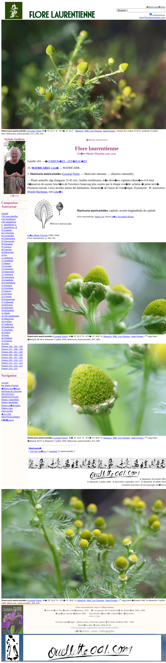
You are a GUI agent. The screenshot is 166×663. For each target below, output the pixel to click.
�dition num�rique (10, 388)
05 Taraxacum (7, 241)
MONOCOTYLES (9, 396)
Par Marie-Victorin (10, 385)
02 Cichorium (7, 233)
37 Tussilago (7, 329)
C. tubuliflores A (8, 224)
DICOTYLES (7, 394)
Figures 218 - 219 (9, 368)
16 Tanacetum (7, 271)
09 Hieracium (7, 252)
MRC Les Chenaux (93, 131)
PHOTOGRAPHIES (10, 417)
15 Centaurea (7, 269)
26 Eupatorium (8, 299)
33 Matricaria (7, 318)
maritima (53, 451)
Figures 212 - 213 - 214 (12, 363)
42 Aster (5, 343)
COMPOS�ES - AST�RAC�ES (67, 161)
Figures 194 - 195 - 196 (12, 346)
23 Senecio (6, 291)
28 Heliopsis (7, 304)
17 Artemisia (7, 274)
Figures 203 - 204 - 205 (12, 354)
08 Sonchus (6, 249)
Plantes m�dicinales (10, 405)
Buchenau (41, 191)
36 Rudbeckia (7, 327)
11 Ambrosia (7, 257)
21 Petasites (6, 285)
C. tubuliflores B (9, 227)
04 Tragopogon (8, 238)
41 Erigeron (6, 340)
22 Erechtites (7, 288)
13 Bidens (5, 263)
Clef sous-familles (9, 216)
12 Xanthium (7, 260)
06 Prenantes (7, 244)
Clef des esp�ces (38, 451)
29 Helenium (7, 307)
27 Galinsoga (7, 302)
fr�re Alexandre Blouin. (122, 216)
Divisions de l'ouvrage (11, 391)
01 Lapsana (6, 230)
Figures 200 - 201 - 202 (12, 352)
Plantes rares (7, 408)
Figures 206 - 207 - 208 (12, 357)
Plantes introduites (9, 402)
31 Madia (5, 313)
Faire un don (7, 411)
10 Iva (4, 255)
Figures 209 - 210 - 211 (12, 360)
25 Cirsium (6, 296)
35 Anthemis (7, 324)
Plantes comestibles (10, 399)
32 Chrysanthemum (10, 316)
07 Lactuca (6, 246)
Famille (4, 213)
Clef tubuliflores (8, 221)
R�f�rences (7, 420)
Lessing (31, 131)
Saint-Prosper (109, 131)
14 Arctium (6, 266)
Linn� (55, 167)
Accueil (4, 382)
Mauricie (79, 131)
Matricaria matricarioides (45, 173)
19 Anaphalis (7, 280)
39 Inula (5, 335)
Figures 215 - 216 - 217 (12, 365)
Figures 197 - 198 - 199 (12, 349)
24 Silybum (6, 293)
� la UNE (6, 414)
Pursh (31, 191)
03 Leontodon (7, 235)
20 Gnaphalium (8, 282)
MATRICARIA (41, 167)
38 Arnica (5, 332)
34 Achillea (6, 321)
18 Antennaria (7, 277)
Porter (38, 131)
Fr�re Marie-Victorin (37, 235)
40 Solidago (6, 338)
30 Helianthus (7, 310)
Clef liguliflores (8, 219)
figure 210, (100, 216)
